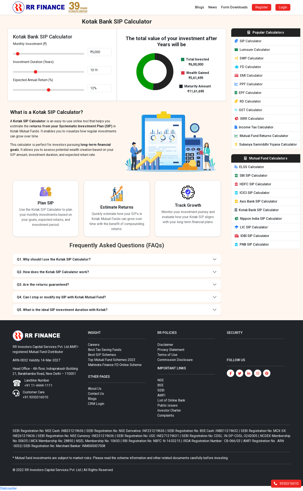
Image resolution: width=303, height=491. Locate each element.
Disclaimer (165, 345)
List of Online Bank (171, 400)
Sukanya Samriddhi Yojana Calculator (266, 144)
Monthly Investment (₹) (30, 44)
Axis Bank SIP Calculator (256, 201)
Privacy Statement (170, 350)
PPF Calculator (249, 84)
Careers (94, 345)
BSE (160, 385)
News (212, 7)
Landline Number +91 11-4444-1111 (38, 382)
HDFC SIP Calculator (253, 184)
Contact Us (96, 394)
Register (261, 7)
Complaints (165, 415)
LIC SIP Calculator (251, 227)
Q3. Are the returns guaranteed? (43, 285)
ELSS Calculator (249, 167)
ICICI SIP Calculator (252, 193)
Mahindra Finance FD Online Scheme (115, 365)
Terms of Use (167, 355)
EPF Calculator (248, 93)
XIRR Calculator (249, 119)
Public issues (167, 405)
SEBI (161, 390)
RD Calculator (248, 101)
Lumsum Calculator (252, 50)
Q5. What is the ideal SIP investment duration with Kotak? (62, 310)
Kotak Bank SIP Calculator (257, 210)
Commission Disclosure (175, 360)
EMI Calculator (249, 76)
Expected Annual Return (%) (33, 80)
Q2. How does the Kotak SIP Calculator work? (53, 272)
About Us (94, 389)
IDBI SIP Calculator (252, 236)
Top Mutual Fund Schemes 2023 (111, 360)
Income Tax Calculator (254, 127)
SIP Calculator (248, 41)
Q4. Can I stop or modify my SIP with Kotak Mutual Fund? (61, 297)
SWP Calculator (249, 58)
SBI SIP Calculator (251, 176)
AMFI (161, 395)
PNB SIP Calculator (252, 244)
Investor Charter (169, 410)
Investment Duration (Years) (33, 62)
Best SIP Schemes (102, 355)
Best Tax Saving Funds (104, 350)
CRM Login (96, 404)
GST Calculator (248, 110)
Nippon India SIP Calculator (258, 219)
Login (283, 7)
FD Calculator (248, 67)
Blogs (199, 7)
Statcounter (8, 488)
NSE (160, 380)
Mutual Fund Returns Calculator (261, 136)
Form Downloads (234, 7)
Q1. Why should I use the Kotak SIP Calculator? (54, 259)
